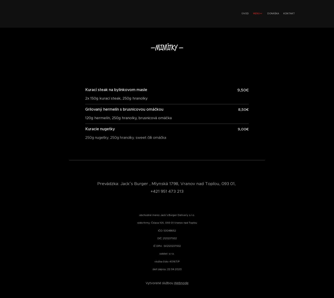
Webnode (181, 283)
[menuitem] (279, 14)
